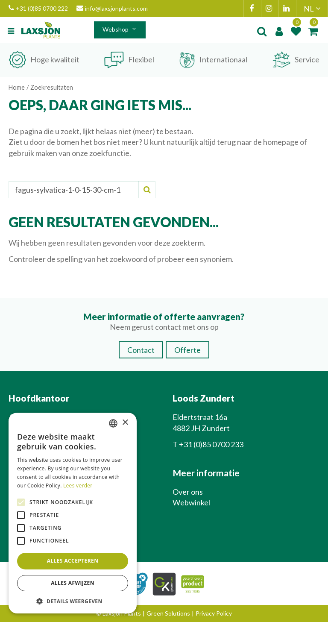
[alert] (73, 513)
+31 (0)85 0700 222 (38, 8)
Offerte (187, 350)
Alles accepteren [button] (73, 560)
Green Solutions (168, 613)
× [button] (125, 423)
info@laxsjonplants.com (112, 8)
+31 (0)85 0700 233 (211, 444)
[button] (72, 601)
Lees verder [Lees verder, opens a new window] (78, 485)
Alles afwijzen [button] (72, 583)
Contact (141, 350)
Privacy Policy (214, 613)
